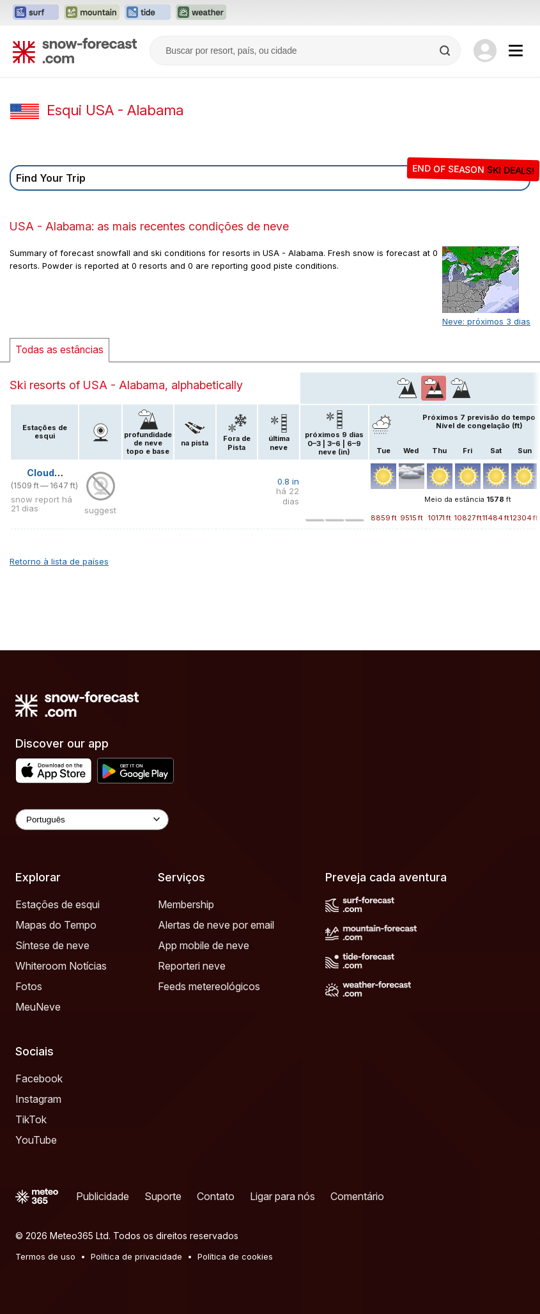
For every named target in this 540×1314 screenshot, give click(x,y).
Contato (216, 1196)
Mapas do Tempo (55, 924)
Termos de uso (45, 1256)
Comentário (357, 1196)
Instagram (38, 1099)
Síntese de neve (52, 945)
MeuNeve (38, 1006)
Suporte (162, 1196)
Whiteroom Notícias (61, 965)
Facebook (39, 1078)
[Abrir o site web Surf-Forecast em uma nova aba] (36, 12)
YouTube (36, 1140)
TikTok (31, 1119)
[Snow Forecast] (75, 50)
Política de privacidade (136, 1256)
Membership (186, 904)
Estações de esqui (57, 904)
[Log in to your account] (485, 50)
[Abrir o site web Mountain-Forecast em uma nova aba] (92, 12)
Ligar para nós (282, 1196)
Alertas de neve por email (216, 924)
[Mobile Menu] (515, 50)
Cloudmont (53, 472)
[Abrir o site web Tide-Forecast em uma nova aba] (148, 12)
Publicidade (102, 1196)
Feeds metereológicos (209, 986)
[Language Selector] (92, 819)
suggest (100, 510)
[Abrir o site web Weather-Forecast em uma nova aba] (201, 12)
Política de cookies (235, 1256)
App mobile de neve (203, 945)
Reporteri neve (192, 965)
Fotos (28, 986)
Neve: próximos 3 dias (486, 321)
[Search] (446, 50)
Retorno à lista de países (59, 561)
